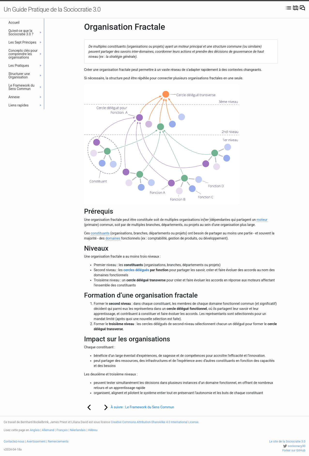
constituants (100, 233)
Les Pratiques (24, 65)
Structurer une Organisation (24, 75)
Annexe (24, 97)
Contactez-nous (14, 441)
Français (62, 430)
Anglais (35, 430)
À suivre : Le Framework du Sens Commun (136, 407)
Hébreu (92, 430)
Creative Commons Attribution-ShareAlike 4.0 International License (154, 422)
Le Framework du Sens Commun (24, 87)
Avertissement (36, 441)
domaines (113, 238)
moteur (261, 220)
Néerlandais (78, 430)
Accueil (14, 22)
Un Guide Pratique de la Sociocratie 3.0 (52, 9)
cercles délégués (136, 270)
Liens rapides (24, 105)
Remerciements (58, 441)
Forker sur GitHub (293, 450)
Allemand (48, 430)
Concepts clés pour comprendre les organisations (24, 54)
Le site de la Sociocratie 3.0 (287, 441)
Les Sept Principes (24, 42)
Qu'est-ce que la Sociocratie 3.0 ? (24, 32)
